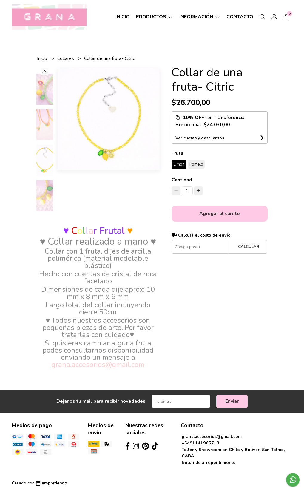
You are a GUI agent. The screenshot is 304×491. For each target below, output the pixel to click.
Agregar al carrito (219, 213)
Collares (66, 58)
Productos (154, 16)
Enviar (232, 401)
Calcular (248, 246)
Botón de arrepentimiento (209, 462)
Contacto (239, 16)
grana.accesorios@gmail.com (212, 436)
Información (199, 16)
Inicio (122, 16)
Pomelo (196, 164)
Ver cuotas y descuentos (199, 138)
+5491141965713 (200, 443)
